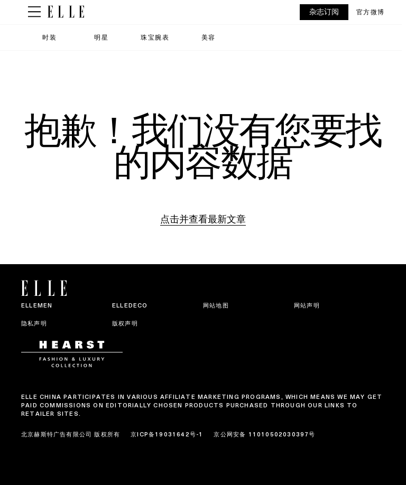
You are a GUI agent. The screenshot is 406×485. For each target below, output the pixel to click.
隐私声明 (34, 323)
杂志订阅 (324, 11)
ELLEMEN (36, 305)
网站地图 (216, 305)
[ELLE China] (66, 11)
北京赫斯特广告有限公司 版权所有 (70, 434)
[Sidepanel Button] (34, 12)
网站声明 (307, 305)
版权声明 (125, 323)
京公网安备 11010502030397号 (264, 434)
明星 (101, 37)
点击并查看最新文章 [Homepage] (203, 219)
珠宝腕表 (155, 37)
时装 (49, 37)
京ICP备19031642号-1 (167, 434)
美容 (208, 37)
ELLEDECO (130, 305)
